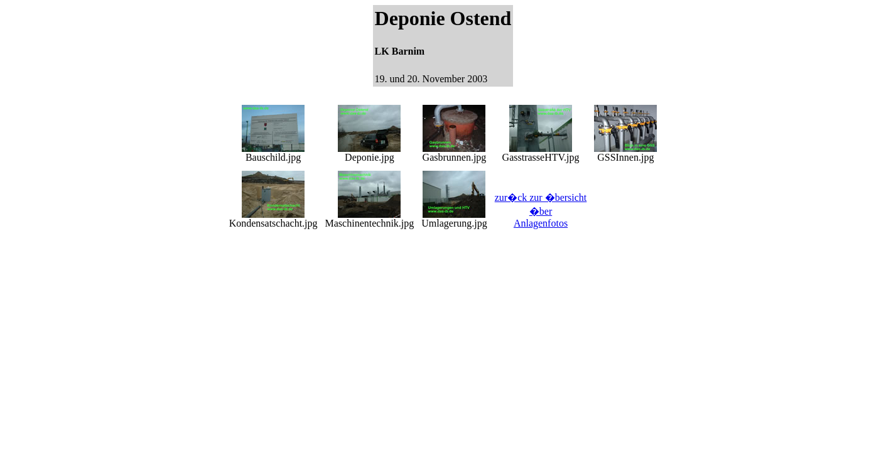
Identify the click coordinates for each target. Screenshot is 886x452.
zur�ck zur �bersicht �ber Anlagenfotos (541, 210)
